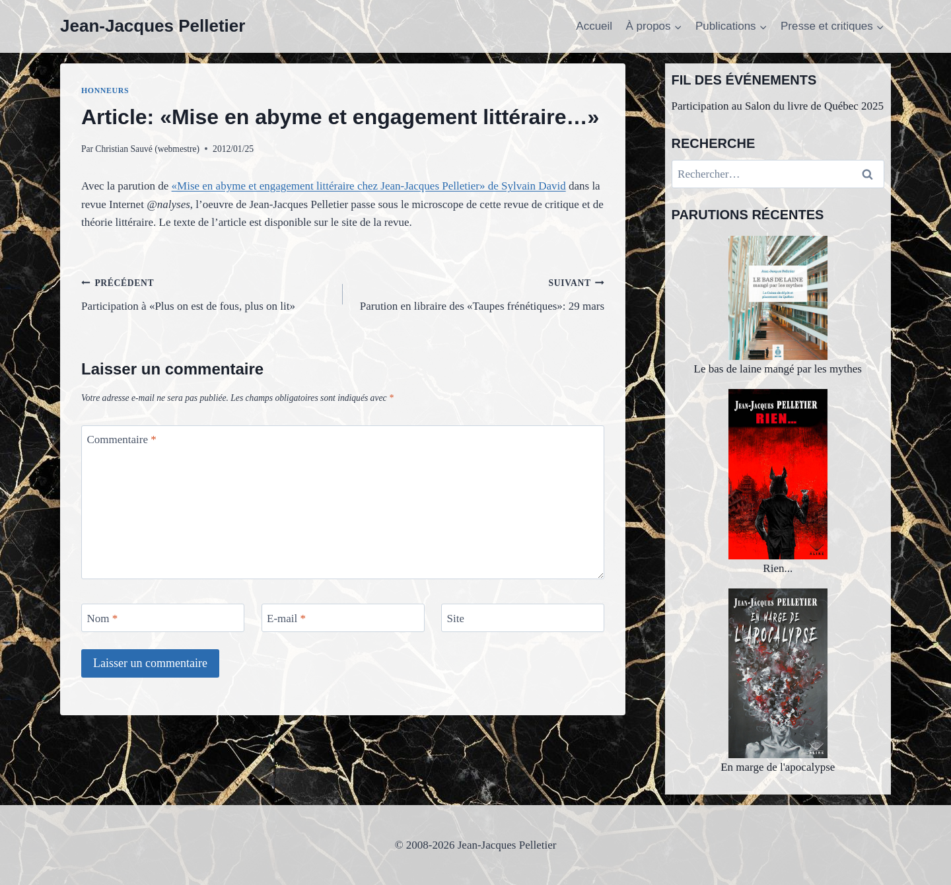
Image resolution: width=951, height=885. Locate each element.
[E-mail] (343, 618)
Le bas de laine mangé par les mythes (778, 305)
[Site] (522, 618)
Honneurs (105, 90)
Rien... (778, 482)
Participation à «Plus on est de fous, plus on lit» (206, 292)
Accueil (594, 26)
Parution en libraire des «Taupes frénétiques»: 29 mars (479, 292)
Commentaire (122, 439)
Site (455, 618)
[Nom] (162, 618)
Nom (102, 618)
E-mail (286, 618)
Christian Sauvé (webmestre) (147, 149)
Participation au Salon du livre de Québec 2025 (778, 106)
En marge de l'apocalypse (778, 681)
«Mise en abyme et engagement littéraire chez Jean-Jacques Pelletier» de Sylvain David (369, 186)
